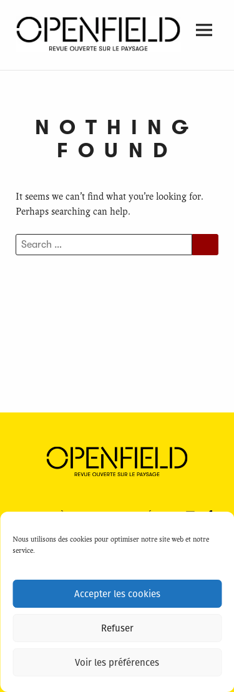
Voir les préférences (117, 662)
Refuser (117, 628)
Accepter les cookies (117, 594)
